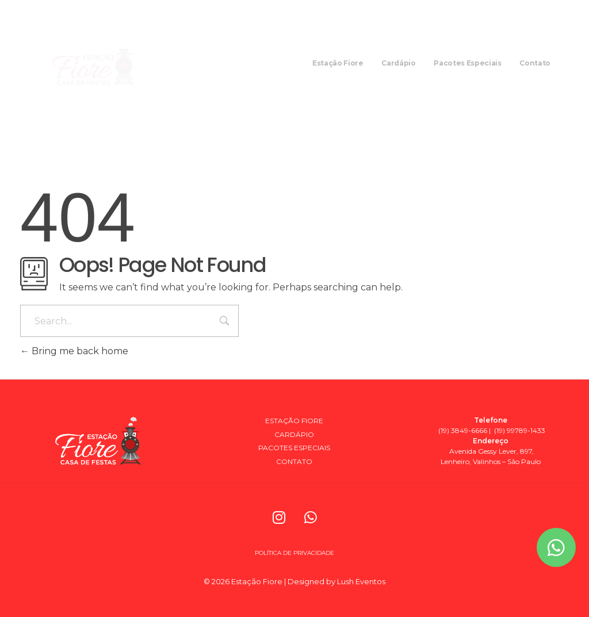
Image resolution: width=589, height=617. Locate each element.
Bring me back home (74, 351)
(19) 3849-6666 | (464, 430)
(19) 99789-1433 (518, 430)
